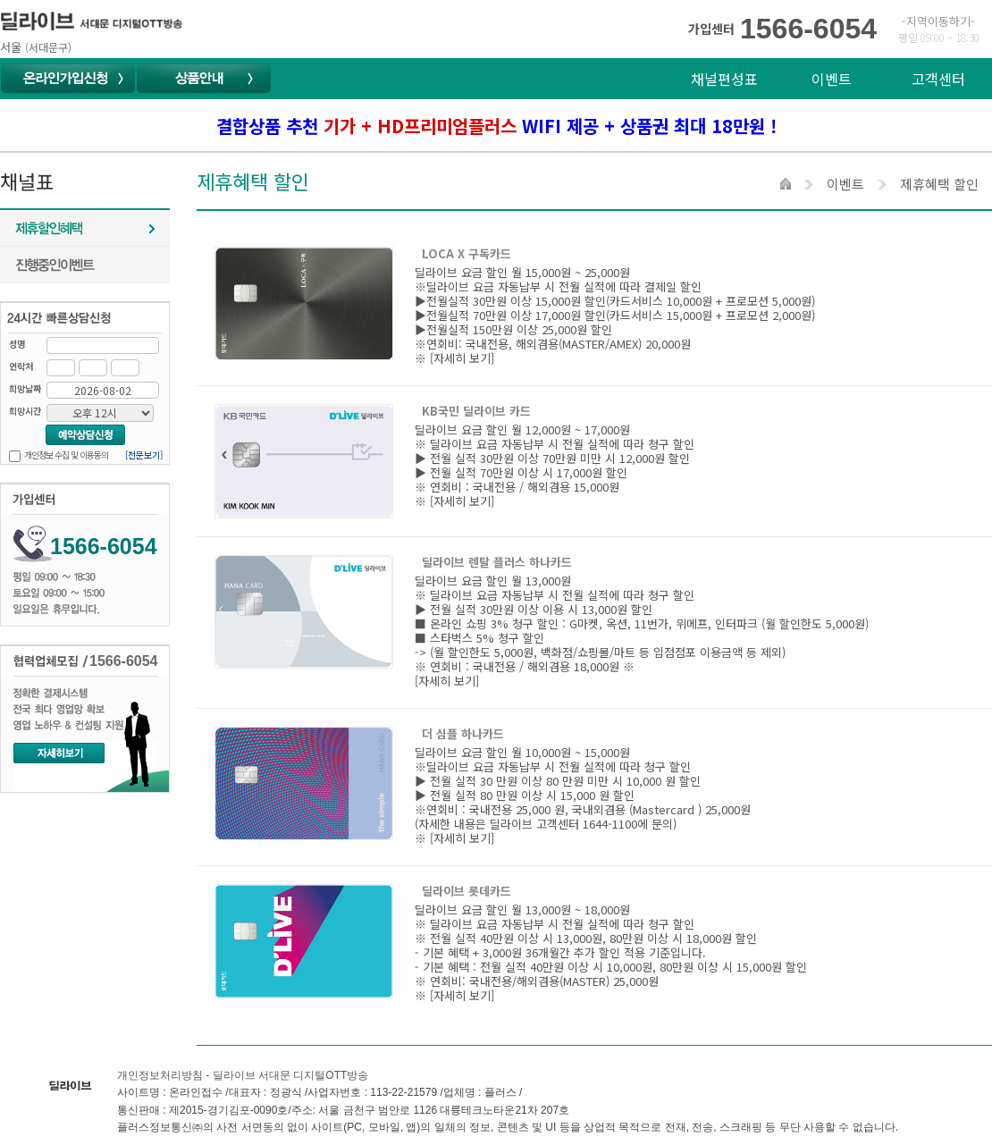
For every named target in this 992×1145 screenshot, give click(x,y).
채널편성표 (724, 78)
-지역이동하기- (938, 21)
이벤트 (831, 78)
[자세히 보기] (462, 357)
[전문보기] (144, 454)
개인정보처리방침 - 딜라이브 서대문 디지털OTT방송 (242, 1075)
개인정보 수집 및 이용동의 (66, 454)
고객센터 (938, 78)
